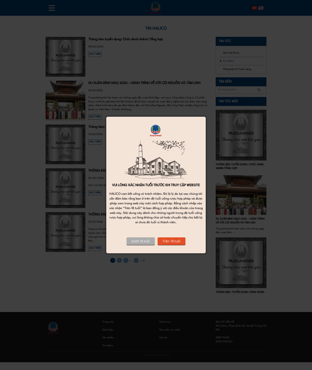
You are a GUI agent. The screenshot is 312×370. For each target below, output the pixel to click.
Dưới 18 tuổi (141, 241)
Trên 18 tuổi (171, 241)
